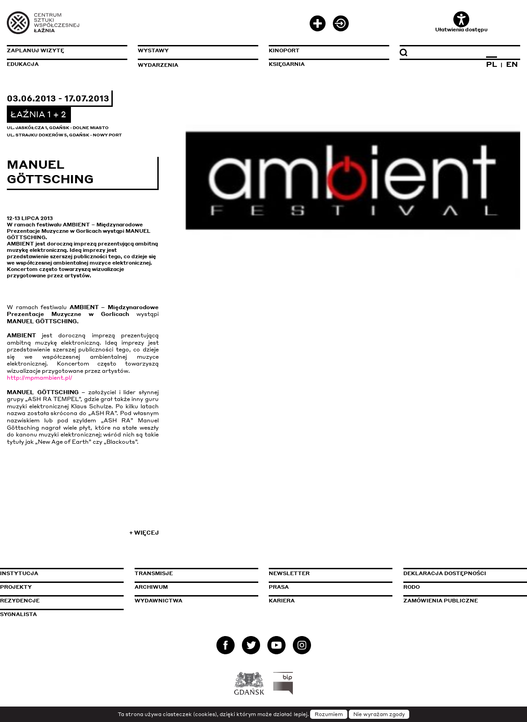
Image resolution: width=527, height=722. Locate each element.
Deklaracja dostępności (444, 573)
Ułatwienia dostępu (461, 22)
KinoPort (284, 50)
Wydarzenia (158, 65)
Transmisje (192, 573)
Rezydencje (20, 600)
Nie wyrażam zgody (379, 714)
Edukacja (23, 64)
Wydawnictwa (158, 600)
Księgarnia (287, 64)
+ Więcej (144, 532)
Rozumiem (329, 714)
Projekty (16, 587)
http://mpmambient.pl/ (39, 377)
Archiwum (151, 587)
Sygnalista (18, 614)
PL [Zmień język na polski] (491, 64)
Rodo (411, 587)
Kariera (282, 600)
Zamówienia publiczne (461, 600)
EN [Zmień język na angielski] (512, 64)
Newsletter (289, 573)
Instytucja (19, 573)
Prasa (279, 587)
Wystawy (153, 50)
